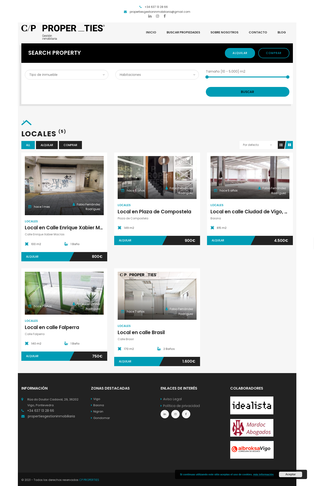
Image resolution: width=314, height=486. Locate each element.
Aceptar (290, 474)
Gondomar (100, 418)
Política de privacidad (181, 405)
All (28, 145)
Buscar (247, 92)
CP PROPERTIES (89, 480)
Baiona (97, 405)
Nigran (97, 411)
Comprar (274, 53)
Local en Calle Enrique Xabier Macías (69, 227)
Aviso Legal (172, 399)
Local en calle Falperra (52, 327)
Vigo (95, 399)
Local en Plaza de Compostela (154, 211)
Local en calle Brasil (141, 332)
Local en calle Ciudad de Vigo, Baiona (255, 211)
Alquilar (240, 53)
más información (263, 474)
